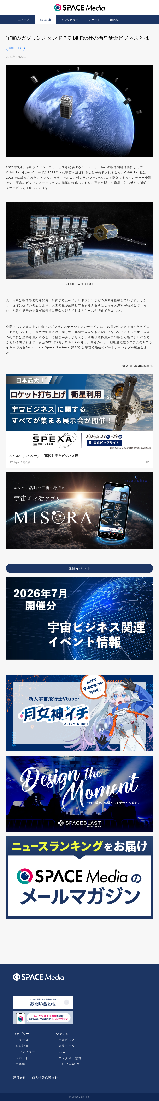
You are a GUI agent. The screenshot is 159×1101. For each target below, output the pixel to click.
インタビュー (69, 19)
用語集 (114, 19)
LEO (62, 1052)
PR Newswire (69, 1064)
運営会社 (19, 1077)
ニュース (24, 19)
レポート (94, 19)
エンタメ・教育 (70, 1058)
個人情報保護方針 (45, 1077)
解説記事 (45, 19)
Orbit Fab (85, 284)
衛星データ (67, 1046)
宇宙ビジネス (15, 48)
